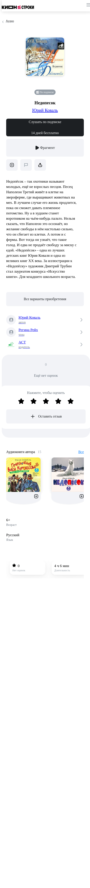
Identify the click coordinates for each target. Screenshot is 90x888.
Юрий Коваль (45, 110)
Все (81, 452)
